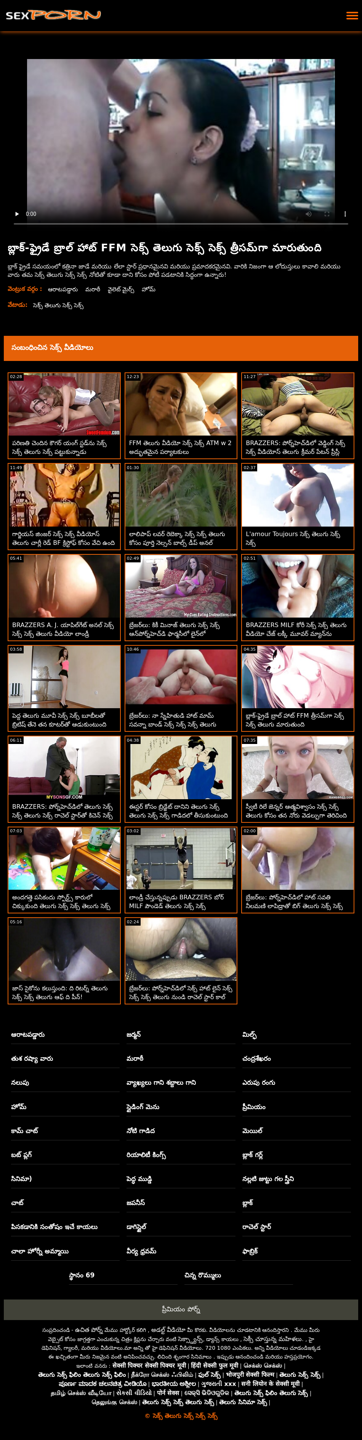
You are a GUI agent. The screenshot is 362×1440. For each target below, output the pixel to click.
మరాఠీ (95, 289)
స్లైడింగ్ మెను (143, 1107)
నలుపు (20, 1082)
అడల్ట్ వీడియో (168, 1329)
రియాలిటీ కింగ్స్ (146, 1155)
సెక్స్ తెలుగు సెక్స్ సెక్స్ (59, 305)
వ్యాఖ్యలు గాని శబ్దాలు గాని (161, 1082)
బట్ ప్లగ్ (21, 1155)
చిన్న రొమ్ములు (202, 1275)
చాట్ (17, 1203)
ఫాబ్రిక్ (250, 1251)
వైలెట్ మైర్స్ (124, 289)
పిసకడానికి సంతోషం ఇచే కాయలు (54, 1227)
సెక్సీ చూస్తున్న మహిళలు (272, 1339)
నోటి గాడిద (141, 1131)
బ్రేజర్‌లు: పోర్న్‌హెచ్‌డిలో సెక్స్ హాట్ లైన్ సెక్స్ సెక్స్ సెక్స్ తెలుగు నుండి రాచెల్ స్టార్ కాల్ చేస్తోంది (181, 997)
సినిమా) (21, 1179)
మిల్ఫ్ (249, 1034)
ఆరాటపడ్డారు (63, 289)
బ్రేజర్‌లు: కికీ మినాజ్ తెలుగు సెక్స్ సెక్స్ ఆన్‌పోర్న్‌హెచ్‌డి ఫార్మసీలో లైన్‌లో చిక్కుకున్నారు (174, 633)
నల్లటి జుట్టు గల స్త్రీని (268, 1179)
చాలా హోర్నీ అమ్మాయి (40, 1251)
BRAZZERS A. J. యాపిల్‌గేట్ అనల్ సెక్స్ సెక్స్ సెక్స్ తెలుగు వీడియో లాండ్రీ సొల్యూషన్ (63, 633)
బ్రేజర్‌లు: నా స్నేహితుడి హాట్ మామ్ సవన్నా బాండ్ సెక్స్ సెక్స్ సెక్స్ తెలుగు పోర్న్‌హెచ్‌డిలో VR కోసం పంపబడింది (172, 724)
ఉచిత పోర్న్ (89, 1329)
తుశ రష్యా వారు (32, 1058)
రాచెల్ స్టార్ (256, 1227)
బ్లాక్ (247, 1203)
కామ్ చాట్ (24, 1131)
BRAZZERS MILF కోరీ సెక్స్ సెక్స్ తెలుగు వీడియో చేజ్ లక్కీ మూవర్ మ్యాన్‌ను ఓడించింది (296, 633)
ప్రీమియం (254, 1107)
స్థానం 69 (82, 1275)
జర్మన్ (134, 1034)
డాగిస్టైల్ (136, 1227)
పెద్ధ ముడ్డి (139, 1179)
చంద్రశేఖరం (256, 1058)
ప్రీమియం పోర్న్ (181, 1309)
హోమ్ (152, 289)
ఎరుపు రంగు (258, 1082)
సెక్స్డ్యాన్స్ (190, 1339)
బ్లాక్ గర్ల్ (252, 1155)
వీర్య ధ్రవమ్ (141, 1251)
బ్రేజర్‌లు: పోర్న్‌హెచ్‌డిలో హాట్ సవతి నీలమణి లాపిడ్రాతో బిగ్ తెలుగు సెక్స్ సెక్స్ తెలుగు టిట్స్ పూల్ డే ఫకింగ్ (294, 906)
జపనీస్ (136, 1203)
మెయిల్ (252, 1131)
